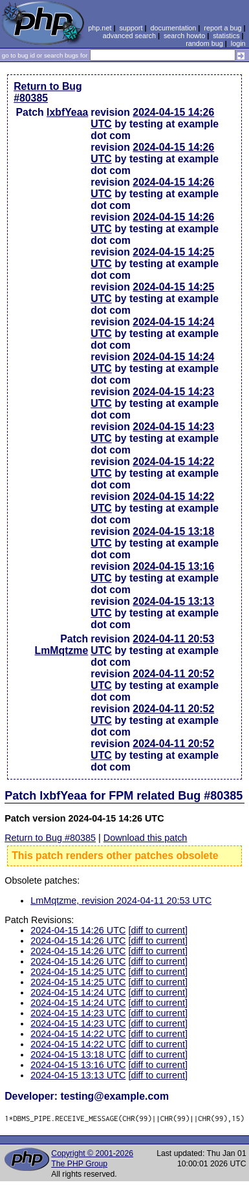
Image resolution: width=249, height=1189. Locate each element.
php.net (99, 28)
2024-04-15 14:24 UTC (77, 992)
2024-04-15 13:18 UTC (77, 1054)
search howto (184, 35)
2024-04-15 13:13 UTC (77, 1075)
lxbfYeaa (67, 112)
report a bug (222, 28)
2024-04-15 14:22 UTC (77, 1034)
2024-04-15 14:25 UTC (77, 971)
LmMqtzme (62, 650)
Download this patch (145, 838)
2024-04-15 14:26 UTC (77, 930)
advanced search (129, 35)
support (130, 28)
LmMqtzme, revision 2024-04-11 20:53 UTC (120, 900)
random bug (204, 43)
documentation (173, 28)
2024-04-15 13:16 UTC (77, 1065)
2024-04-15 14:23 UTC (77, 1013)
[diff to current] (158, 930)
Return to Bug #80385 (48, 92)
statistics (226, 35)
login (238, 43)
